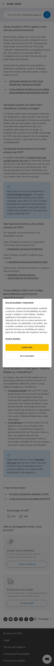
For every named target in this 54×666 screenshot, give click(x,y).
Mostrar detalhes (12, 339)
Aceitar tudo (27, 347)
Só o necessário (27, 356)
